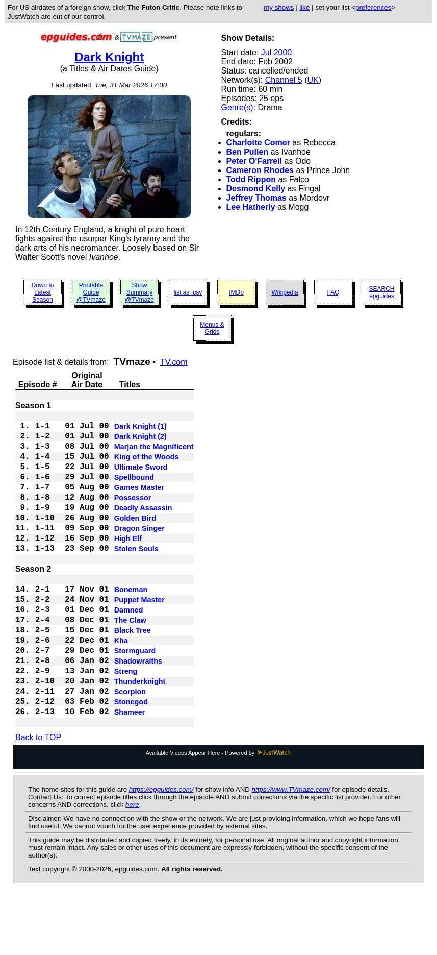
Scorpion (130, 746)
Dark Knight (109, 57)
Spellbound (134, 490)
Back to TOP (38, 796)
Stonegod (131, 758)
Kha (121, 684)
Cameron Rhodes (260, 170)
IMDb (236, 292)
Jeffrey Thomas (256, 197)
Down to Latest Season (42, 292)
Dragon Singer (139, 552)
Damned (128, 648)
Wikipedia (284, 292)
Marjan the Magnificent (154, 454)
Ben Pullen (247, 152)
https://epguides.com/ (161, 848)
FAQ (333, 292)
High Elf (128, 564)
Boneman (131, 623)
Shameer (129, 770)
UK (312, 80)
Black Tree (132, 672)
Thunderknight (140, 733)
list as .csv (188, 292)
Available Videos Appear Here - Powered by (219, 812)
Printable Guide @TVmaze (91, 292)
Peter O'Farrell (254, 161)
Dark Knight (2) (140, 441)
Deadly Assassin (143, 527)
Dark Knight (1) (140, 429)
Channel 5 (283, 80)
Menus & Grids (212, 328)
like (304, 7)
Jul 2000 (276, 52)
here (132, 864)
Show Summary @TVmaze (139, 292)
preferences (373, 7)
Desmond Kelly (256, 188)
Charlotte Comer (258, 142)
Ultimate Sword (141, 478)
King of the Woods (146, 466)
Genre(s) (237, 107)
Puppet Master (139, 635)
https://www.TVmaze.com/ (291, 848)
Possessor (132, 515)
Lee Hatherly (250, 207)
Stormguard (135, 697)
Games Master (139, 503)
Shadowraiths (138, 709)
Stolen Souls (136, 576)
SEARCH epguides (381, 292)
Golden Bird (135, 539)
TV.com (174, 362)
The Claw (130, 660)
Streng (126, 721)
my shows (279, 7)
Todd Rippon (251, 179)
